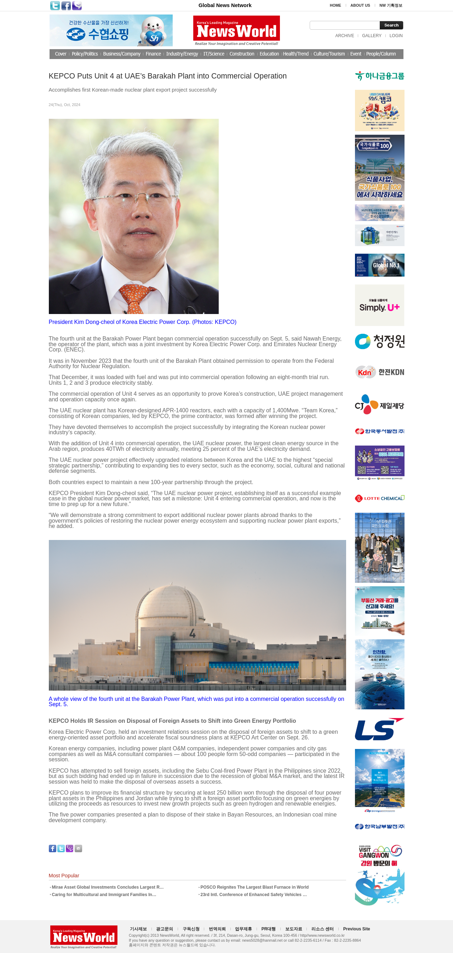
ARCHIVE (344, 35)
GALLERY (372, 35)
